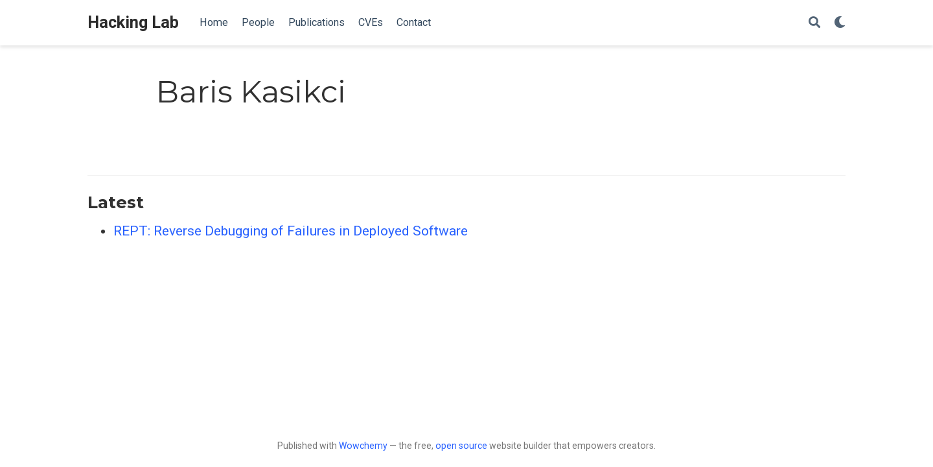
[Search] (814, 23)
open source (461, 445)
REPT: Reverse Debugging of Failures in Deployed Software (290, 231)
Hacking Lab (133, 22)
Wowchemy (363, 445)
